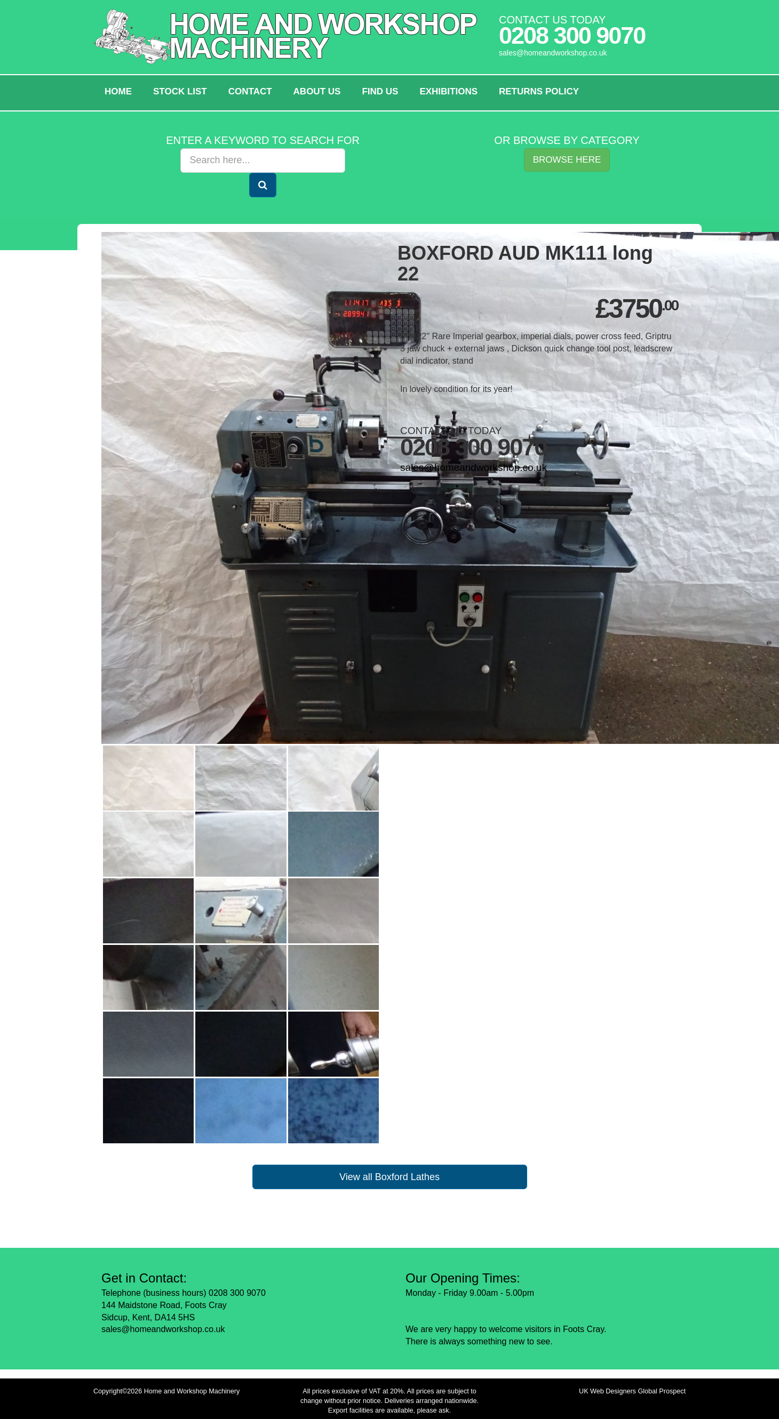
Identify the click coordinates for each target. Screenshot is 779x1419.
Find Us (380, 91)
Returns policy (539, 91)
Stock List (180, 91)
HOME (118, 91)
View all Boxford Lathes (389, 1177)
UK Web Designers (607, 1391)
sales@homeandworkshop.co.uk (553, 53)
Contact (250, 91)
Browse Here (567, 160)
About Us (317, 91)
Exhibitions (448, 91)
